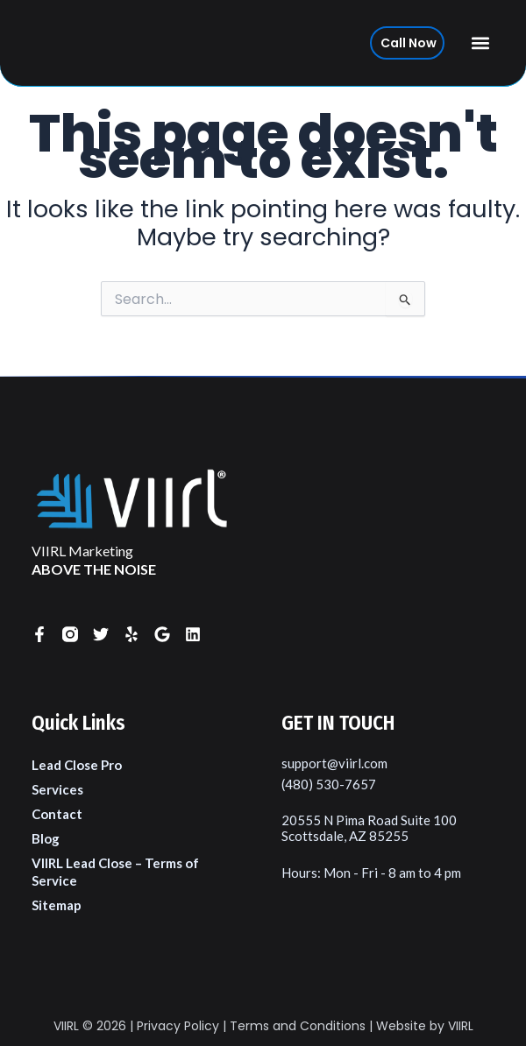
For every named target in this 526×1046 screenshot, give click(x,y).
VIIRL (66, 1026)
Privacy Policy (178, 1026)
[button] (480, 43)
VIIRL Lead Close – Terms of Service (115, 871)
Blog (46, 838)
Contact (57, 814)
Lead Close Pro (77, 765)
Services (57, 789)
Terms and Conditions (298, 1026)
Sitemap (57, 905)
